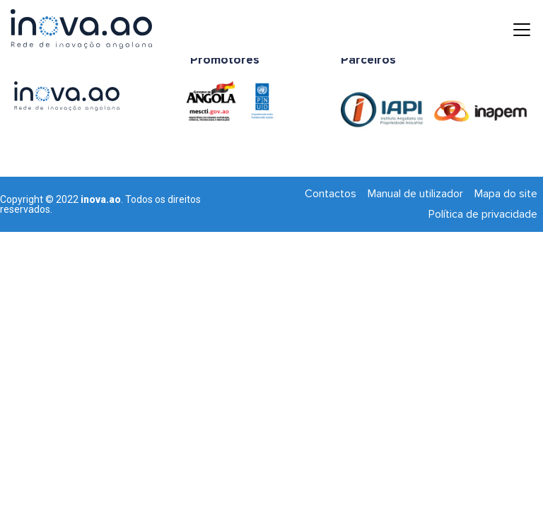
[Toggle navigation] (511, 29)
